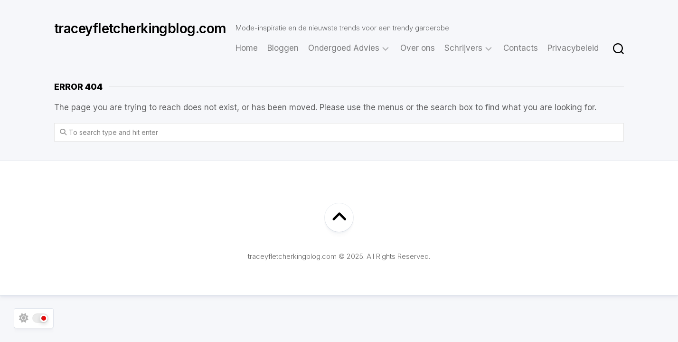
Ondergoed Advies (343, 48)
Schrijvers (463, 48)
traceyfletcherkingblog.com (140, 28)
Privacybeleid (573, 48)
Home (246, 48)
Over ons (417, 48)
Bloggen (283, 48)
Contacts (520, 48)
